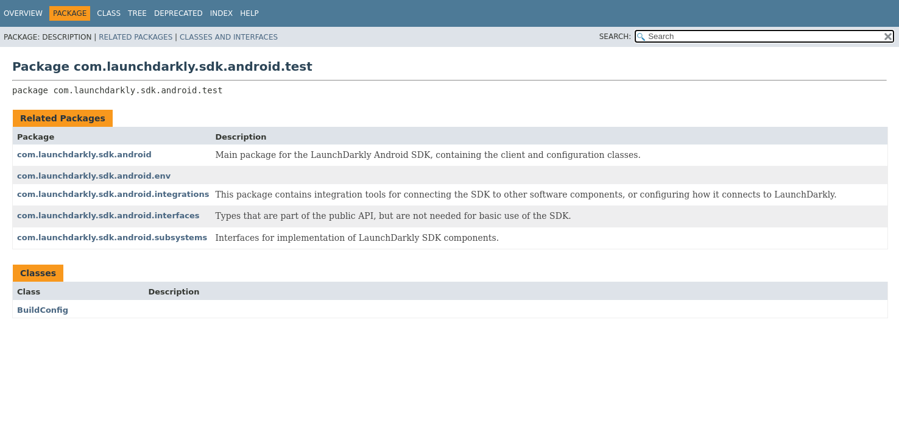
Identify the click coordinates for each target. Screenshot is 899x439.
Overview (23, 13)
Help (249, 13)
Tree (137, 13)
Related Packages (135, 37)
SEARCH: (615, 36)
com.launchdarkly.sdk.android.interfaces (108, 215)
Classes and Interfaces (229, 37)
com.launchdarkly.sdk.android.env (94, 175)
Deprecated (178, 13)
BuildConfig (42, 310)
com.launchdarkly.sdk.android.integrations (113, 194)
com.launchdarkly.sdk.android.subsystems (112, 237)
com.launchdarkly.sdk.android (84, 154)
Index (221, 13)
